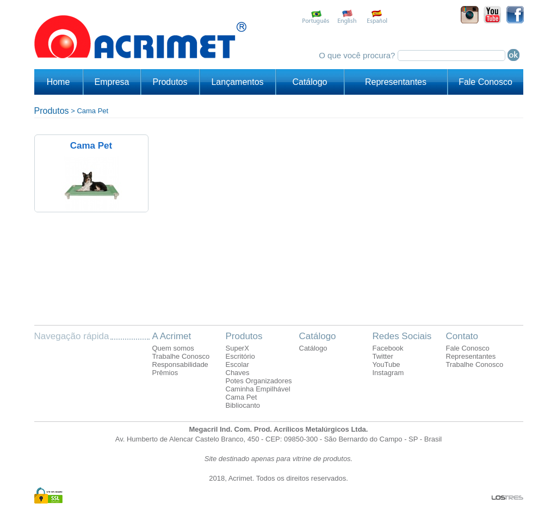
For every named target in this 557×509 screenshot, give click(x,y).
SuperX (237, 348)
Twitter (383, 356)
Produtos (169, 82)
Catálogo (309, 82)
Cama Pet (92, 111)
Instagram (388, 373)
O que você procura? (358, 55)
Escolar (237, 364)
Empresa (111, 82)
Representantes (395, 82)
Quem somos (173, 348)
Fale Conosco (485, 82)
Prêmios (165, 373)
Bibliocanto (243, 405)
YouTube (386, 364)
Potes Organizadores (259, 381)
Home (58, 82)
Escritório (240, 356)
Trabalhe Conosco (181, 356)
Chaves (238, 373)
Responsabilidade (180, 364)
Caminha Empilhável (258, 389)
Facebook (388, 348)
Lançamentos (237, 82)
